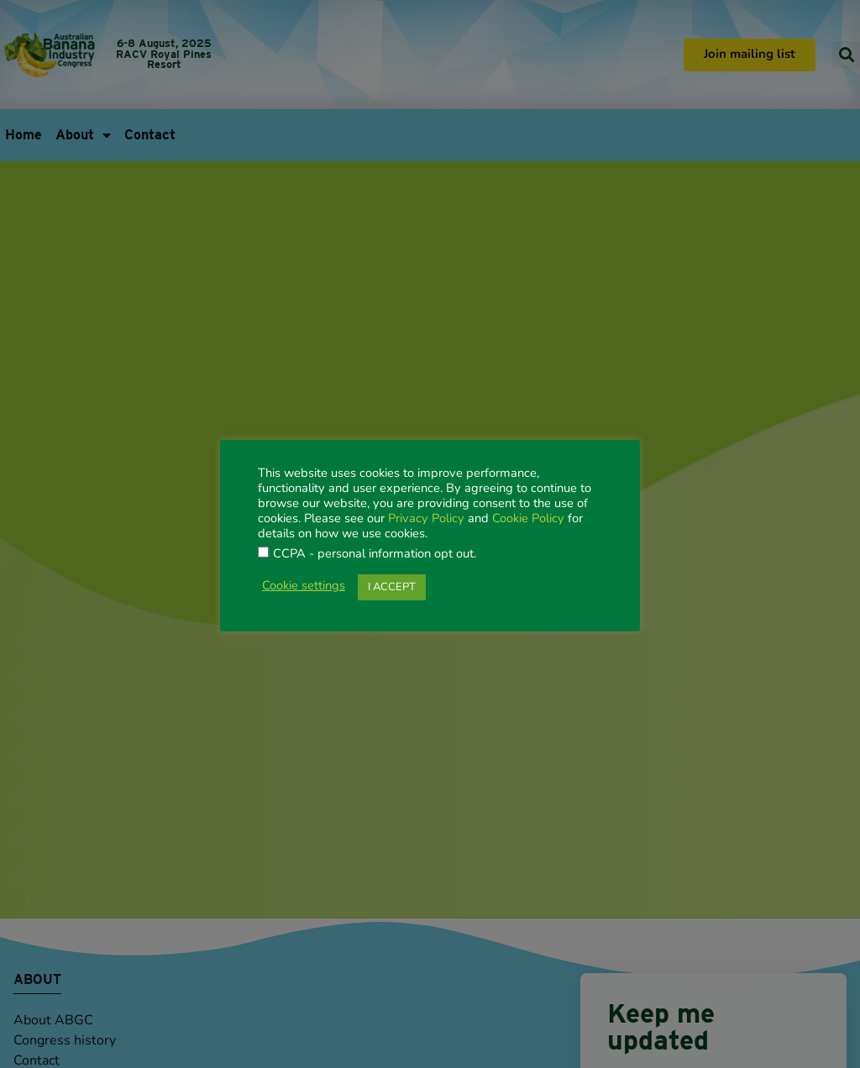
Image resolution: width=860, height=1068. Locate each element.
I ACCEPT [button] (392, 587)
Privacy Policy (426, 519)
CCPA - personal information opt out (373, 555)
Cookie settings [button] (303, 586)
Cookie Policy (528, 519)
